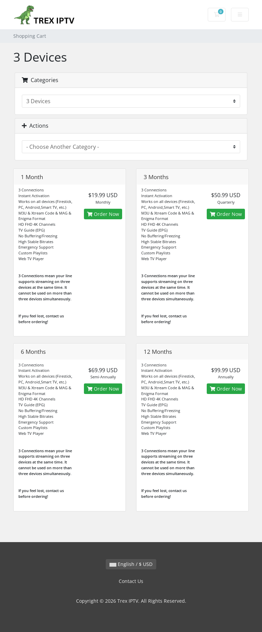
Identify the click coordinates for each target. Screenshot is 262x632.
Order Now (103, 214)
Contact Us (131, 581)
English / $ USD (131, 564)
